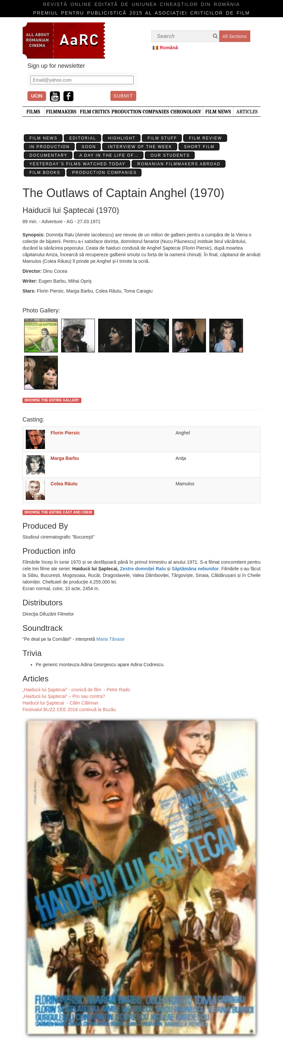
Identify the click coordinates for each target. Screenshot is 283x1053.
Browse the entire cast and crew (58, 512)
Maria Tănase (110, 639)
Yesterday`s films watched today (77, 164)
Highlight (122, 138)
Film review (205, 138)
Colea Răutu (64, 483)
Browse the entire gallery (51, 400)
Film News (43, 138)
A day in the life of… (109, 155)
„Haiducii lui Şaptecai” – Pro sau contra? (63, 696)
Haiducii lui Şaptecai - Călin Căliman (60, 703)
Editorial (82, 138)
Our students (170, 155)
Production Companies (104, 172)
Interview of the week (140, 146)
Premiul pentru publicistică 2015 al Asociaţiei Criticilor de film (141, 13)
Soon (89, 146)
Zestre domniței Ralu (143, 568)
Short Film (199, 146)
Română (169, 47)
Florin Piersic (65, 432)
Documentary (48, 155)
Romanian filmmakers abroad (178, 164)
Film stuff (162, 138)
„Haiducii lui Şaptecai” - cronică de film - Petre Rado (76, 689)
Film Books (44, 172)
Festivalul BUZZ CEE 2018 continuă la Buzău (69, 709)
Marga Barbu (65, 458)
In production (49, 146)
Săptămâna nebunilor (195, 568)
